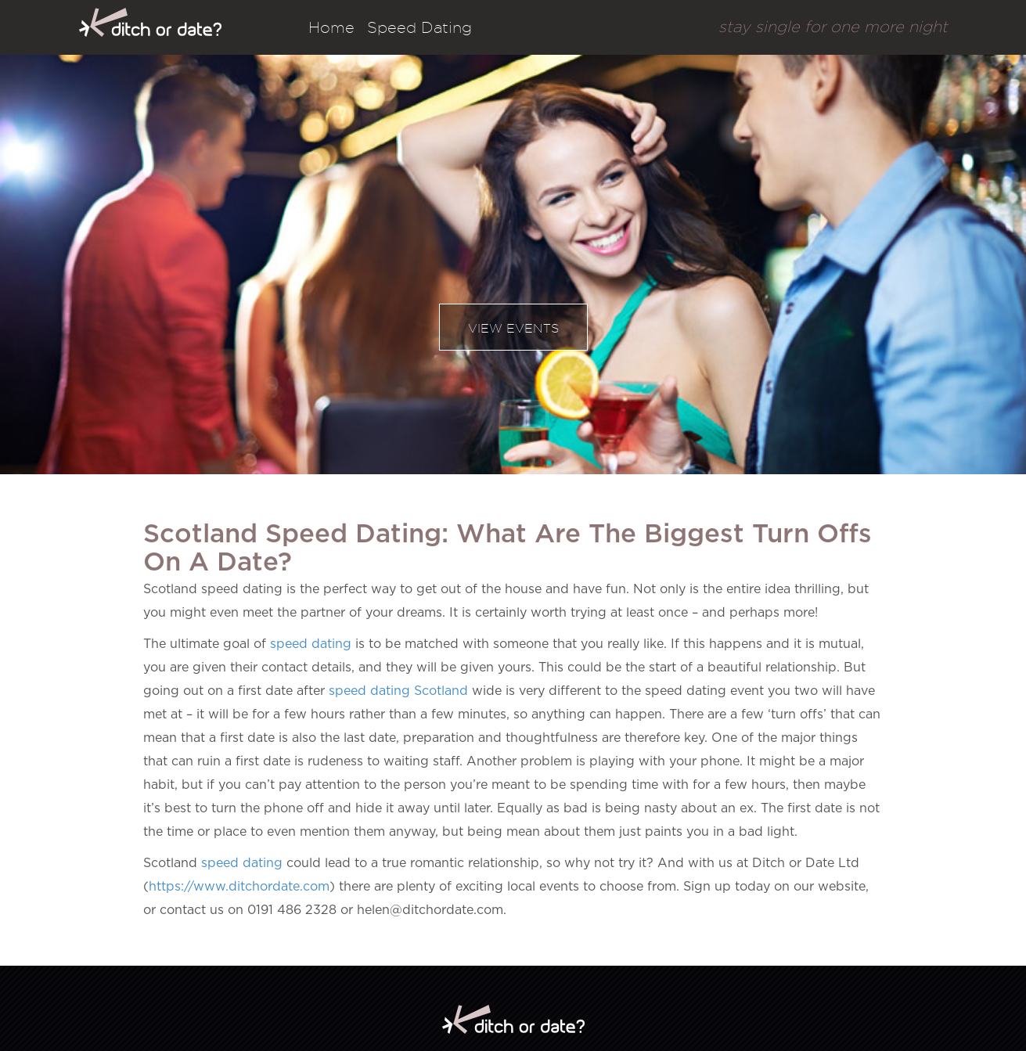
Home (331, 27)
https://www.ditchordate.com (239, 886)
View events (513, 328)
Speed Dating (419, 27)
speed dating (310, 644)
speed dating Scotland (398, 691)
